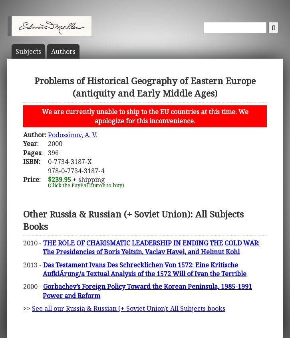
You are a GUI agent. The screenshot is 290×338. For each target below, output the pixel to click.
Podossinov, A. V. (72, 134)
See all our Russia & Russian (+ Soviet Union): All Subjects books (128, 308)
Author (63, 51)
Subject (28, 51)
